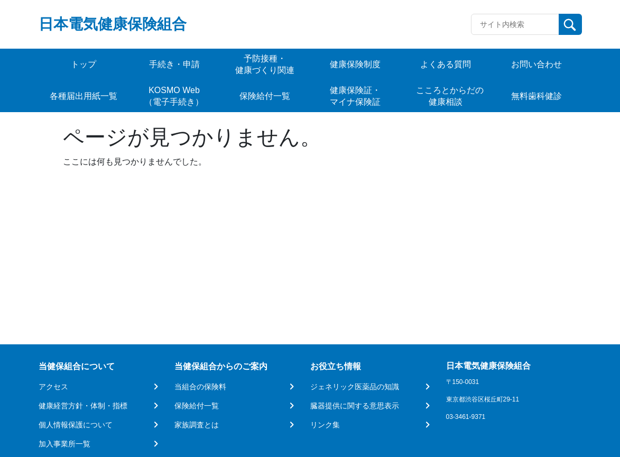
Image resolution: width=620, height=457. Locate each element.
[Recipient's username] (515, 24)
